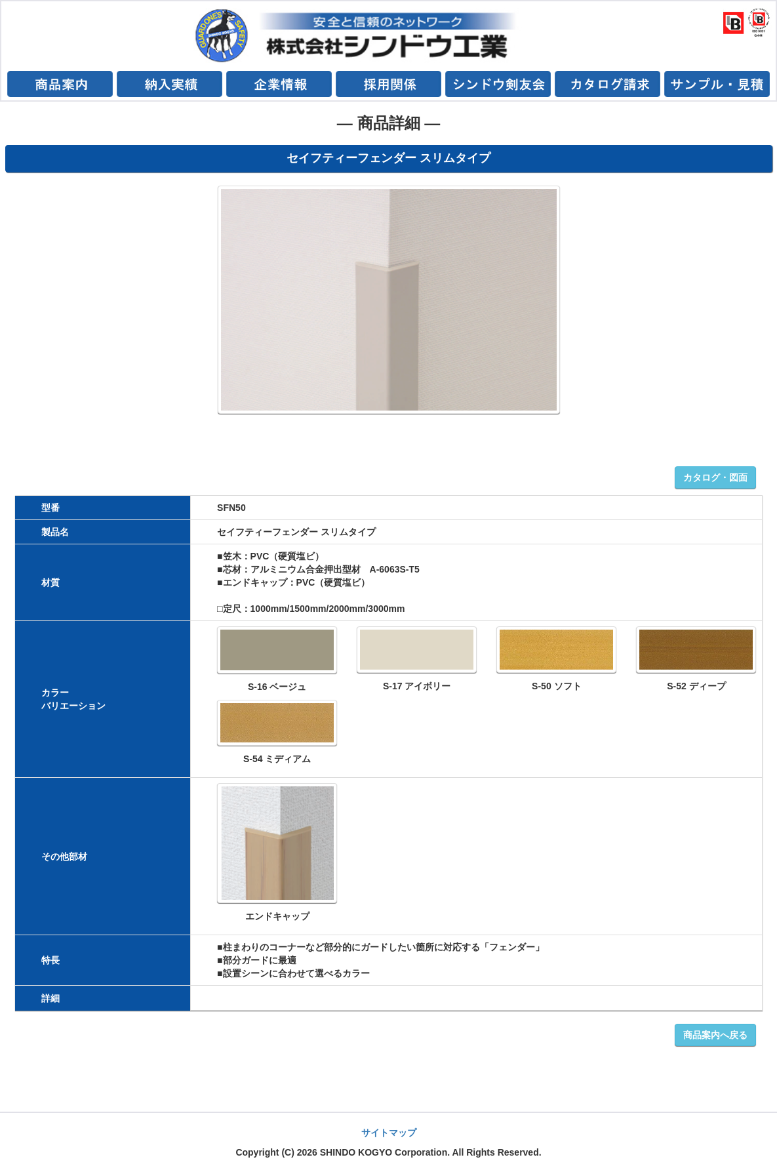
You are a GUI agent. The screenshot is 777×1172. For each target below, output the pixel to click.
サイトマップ (388, 1132)
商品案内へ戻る (715, 1035)
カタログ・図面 (715, 477)
